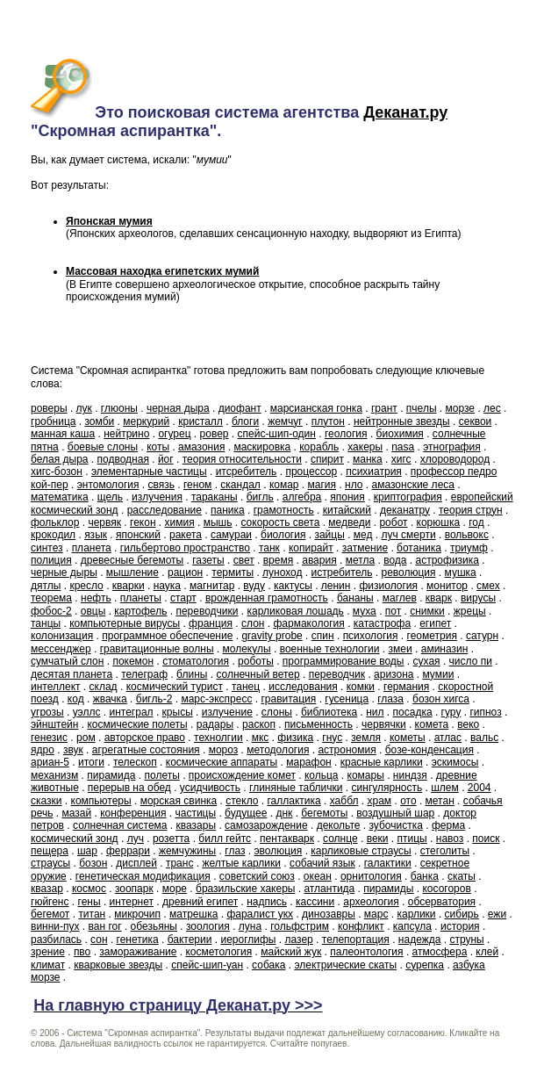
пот (393, 611)
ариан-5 (50, 762)
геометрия (432, 636)
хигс (401, 459)
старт (183, 598)
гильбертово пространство (185, 548)
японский (138, 535)
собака (268, 965)
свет (243, 560)
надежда (419, 939)
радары (215, 724)
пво (82, 952)
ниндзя (410, 775)
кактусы (293, 586)
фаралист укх (259, 914)
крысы (177, 712)
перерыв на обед (129, 787)
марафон (308, 762)
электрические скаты (345, 965)
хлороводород (455, 459)
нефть (96, 598)
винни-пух (55, 926)
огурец (174, 434)
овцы (93, 611)
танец (246, 686)
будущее (246, 813)
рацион (185, 572)
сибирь (462, 914)
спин (322, 636)
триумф (469, 548)
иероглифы (248, 939)
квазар (47, 888)
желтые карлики (241, 863)
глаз (235, 851)
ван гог (105, 926)
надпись (267, 902)
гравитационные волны (157, 649)
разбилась (56, 939)
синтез (47, 548)
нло (353, 485)
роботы (256, 661)
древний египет (200, 902)
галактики (388, 863)
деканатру (405, 510)
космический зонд (74, 838)
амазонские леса (413, 485)
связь (161, 485)
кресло (86, 586)
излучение (227, 712)
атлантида (329, 888)
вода (394, 560)
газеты (208, 560)
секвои (475, 421)
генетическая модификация (143, 876)
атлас (448, 737)
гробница (53, 421)
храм (380, 801)
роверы (49, 408)
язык (95, 535)
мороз (224, 750)
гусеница (347, 699)
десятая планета (71, 674)
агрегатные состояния (146, 750)
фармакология (308, 623)
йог (166, 459)
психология (370, 636)
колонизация (62, 636)
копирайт (311, 548)
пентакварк (287, 838)
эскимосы (455, 762)
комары (365, 775)
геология (346, 434)
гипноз (485, 712)
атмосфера (440, 952)
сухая (426, 661)
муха (364, 611)
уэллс (87, 712)
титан (91, 914)
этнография (451, 447)
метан (440, 801)
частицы (195, 813)
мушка (460, 572)
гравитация (288, 699)
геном (197, 485)
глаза (390, 699)
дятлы (46, 586)
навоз (450, 838)
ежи (497, 914)
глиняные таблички (295, 787)
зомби (100, 421)
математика (60, 497)
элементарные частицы (149, 471)
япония (347, 497)
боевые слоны (103, 447)
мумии (438, 674)
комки (361, 686)
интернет (132, 902)
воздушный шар (395, 813)
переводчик (337, 674)
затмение (365, 548)
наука (167, 586)
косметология (218, 952)
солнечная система (120, 825)
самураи (231, 535)
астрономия (347, 750)
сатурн (482, 636)
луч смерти (409, 535)
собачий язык (322, 863)
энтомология (108, 485)
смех (488, 586)
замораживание (137, 952)
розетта (171, 838)
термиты (232, 572)
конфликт (361, 926)
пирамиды (388, 888)
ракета (185, 535)
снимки (427, 611)
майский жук (291, 952)
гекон (142, 522)
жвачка (110, 699)
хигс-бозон (56, 471)
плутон (328, 421)
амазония (201, 447)
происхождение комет (242, 775)
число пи (470, 661)
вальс (484, 737)
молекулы (247, 649)
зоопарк (134, 888)
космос (89, 888)
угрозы (47, 712)
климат (48, 965)
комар (284, 485)
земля (366, 737)
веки (378, 838)
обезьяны (154, 926)
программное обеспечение (167, 636)
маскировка (261, 447)
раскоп (259, 724)
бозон (93, 863)
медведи (349, 522)
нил (374, 712)
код (76, 699)
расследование (164, 510)
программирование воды (343, 661)
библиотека (329, 712)
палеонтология (366, 952)
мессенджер (61, 649)
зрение (48, 952)
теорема (51, 598)
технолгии (218, 737)
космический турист (174, 686)
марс (376, 914)
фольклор (55, 522)
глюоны (119, 408)
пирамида (111, 775)
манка (368, 459)
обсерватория (442, 902)
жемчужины (187, 851)
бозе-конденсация (429, 750)
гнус (332, 737)
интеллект (56, 686)
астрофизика (447, 560)
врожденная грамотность (266, 598)
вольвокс (467, 535)
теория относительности (242, 459)
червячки (383, 724)
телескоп (135, 762)
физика (295, 737)
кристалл (200, 421)
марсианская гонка (316, 408)
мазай (76, 813)
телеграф (144, 674)
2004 (479, 787)
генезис (49, 737)
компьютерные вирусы (124, 623)
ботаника (419, 548)
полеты (162, 775)
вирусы (478, 598)
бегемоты (324, 813)
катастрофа (382, 623)
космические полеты (137, 724)
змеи (400, 649)
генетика (138, 939)
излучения (157, 497)
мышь (218, 522)
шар (87, 851)
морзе (461, 408)
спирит (327, 459)
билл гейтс (224, 838)
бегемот (50, 914)
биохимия (400, 434)
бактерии (190, 939)
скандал (240, 485)
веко (468, 724)
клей (487, 952)
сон (98, 939)
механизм (54, 775)
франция (211, 623)
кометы (408, 737)
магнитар (212, 586)
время (278, 560)
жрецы (470, 611)
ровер (214, 434)
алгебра (302, 497)
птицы (412, 838)
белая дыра (60, 459)
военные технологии (330, 649)
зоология (208, 926)
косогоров (446, 888)
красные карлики (381, 762)
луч (135, 838)
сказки (46, 801)
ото (408, 801)
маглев (400, 598)
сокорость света (279, 522)
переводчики (206, 611)
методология (278, 750)
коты (158, 447)
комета (432, 724)
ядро (42, 750)
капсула (412, 926)
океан (318, 876)
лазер (299, 939)
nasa (402, 447)
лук (84, 408)
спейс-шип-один (277, 434)
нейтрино (126, 434)
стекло (241, 801)
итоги (91, 762)
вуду (254, 586)
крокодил (53, 535)
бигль (260, 497)
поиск (485, 838)
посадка (413, 712)
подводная (123, 459)
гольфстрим (299, 926)
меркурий (146, 421)
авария (319, 560)
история (460, 926)
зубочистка (395, 825)
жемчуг (285, 421)
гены (89, 902)
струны (466, 939)
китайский (347, 510)
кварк (439, 598)
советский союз (257, 876)
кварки (128, 586)
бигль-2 (154, 699)
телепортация (356, 939)
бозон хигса (440, 699)
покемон (133, 661)
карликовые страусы (361, 851)
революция (408, 572)
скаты (461, 876)
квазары (196, 825)
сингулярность (387, 787)
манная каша (63, 434)
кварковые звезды (118, 965)
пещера (49, 851)
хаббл (344, 801)
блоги (245, 421)
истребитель (342, 572)
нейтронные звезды (402, 421)
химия (180, 522)
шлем (445, 787)
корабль (319, 447)
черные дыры (64, 572)
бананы (355, 598)
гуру (451, 712)
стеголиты (444, 851)
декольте (339, 825)
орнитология (371, 876)
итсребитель (246, 471)
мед (363, 535)
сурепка (424, 965)
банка (425, 876)
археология (371, 902)
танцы (46, 623)
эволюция (278, 851)
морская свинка (179, 801)
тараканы (214, 497)
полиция (51, 560)
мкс (260, 737)
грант (384, 408)
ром (86, 737)
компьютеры (101, 801)
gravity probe (271, 636)
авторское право (144, 737)
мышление (132, 572)
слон (252, 623)
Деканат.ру (405, 112)
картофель (140, 611)
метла (360, 560)
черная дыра (178, 408)
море (174, 888)
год (476, 522)
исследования (303, 686)
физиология (388, 586)
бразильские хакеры (245, 888)
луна (250, 926)
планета (91, 548)
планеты (140, 598)
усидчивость (210, 787)
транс (179, 863)
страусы (50, 863)
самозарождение (266, 825)
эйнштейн (54, 724)
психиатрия (374, 471)
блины (191, 674)
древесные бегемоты (132, 560)
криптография (408, 497)
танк (269, 548)
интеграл (131, 712)
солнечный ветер (257, 674)
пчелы (421, 408)
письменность (318, 724)
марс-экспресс (216, 699)
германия (406, 686)
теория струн (471, 510)
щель (110, 497)
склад (103, 686)
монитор (447, 586)
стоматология (195, 661)
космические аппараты (221, 762)
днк (284, 813)
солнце (340, 838)
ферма (448, 825)
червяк (104, 522)
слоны (276, 712)
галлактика (293, 801)
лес (492, 408)
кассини (315, 902)
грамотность (284, 510)
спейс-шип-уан (207, 965)
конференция (133, 813)
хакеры (365, 447)
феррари (128, 851)
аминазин (445, 649)
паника (228, 510)
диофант (239, 408)
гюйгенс (50, 902)
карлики (416, 914)
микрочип (137, 914)
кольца (321, 775)
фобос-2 (51, 611)
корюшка (439, 522)
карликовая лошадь (295, 611)
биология (283, 535)
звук (73, 750)
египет (435, 623)
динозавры (328, 914)
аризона (393, 674)
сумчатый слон (67, 661)
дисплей (136, 863)
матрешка (193, 914)
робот (393, 522)
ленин (336, 586)
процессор (311, 471)
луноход (282, 572)
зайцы (329, 535)
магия (322, 485)
